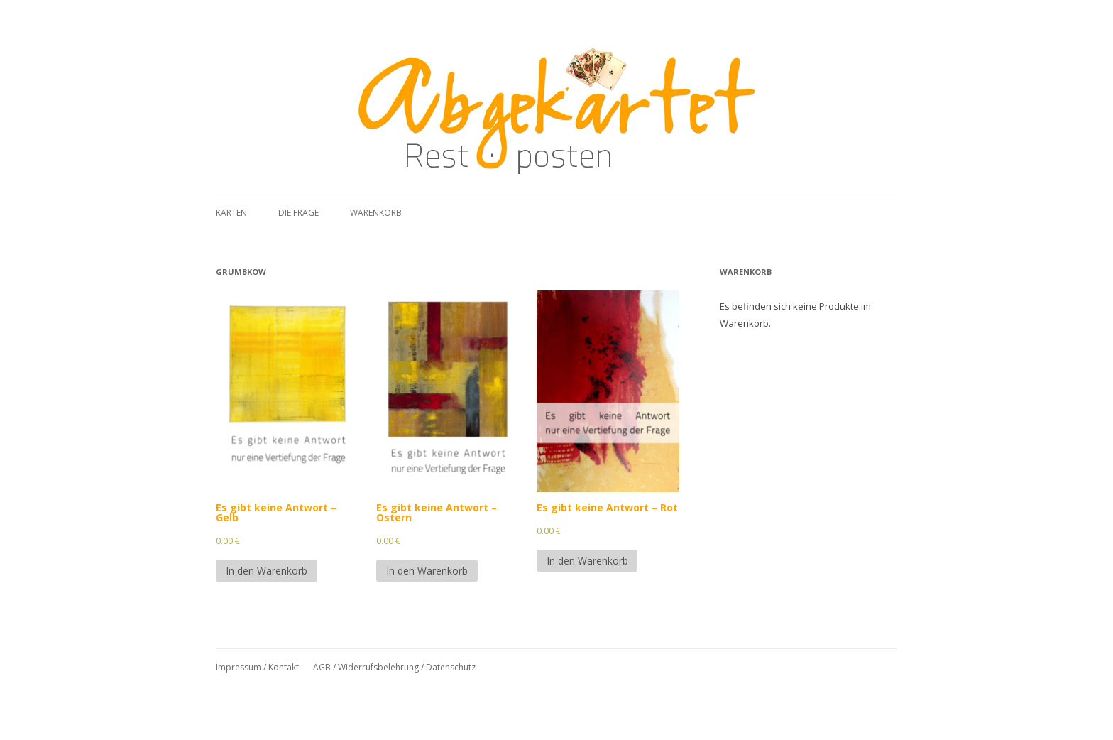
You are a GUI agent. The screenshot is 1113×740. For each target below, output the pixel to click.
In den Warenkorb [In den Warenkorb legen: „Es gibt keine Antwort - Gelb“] (266, 570)
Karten (231, 213)
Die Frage (298, 213)
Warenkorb (376, 213)
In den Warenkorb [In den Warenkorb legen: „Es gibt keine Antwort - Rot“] (587, 560)
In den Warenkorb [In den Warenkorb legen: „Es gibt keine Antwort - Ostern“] (427, 570)
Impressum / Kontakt (257, 667)
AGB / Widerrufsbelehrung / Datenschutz (394, 667)
